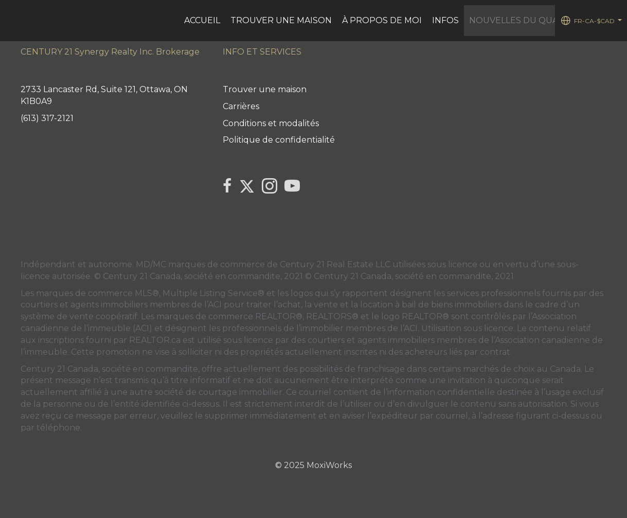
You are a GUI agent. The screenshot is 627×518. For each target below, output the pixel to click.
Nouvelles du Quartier (526, 20)
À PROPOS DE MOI (382, 20)
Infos (445, 20)
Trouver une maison (281, 20)
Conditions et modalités (271, 123)
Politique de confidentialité (279, 140)
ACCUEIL (202, 20)
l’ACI (213, 304)
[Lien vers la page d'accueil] (13, 20)
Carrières (241, 106)
